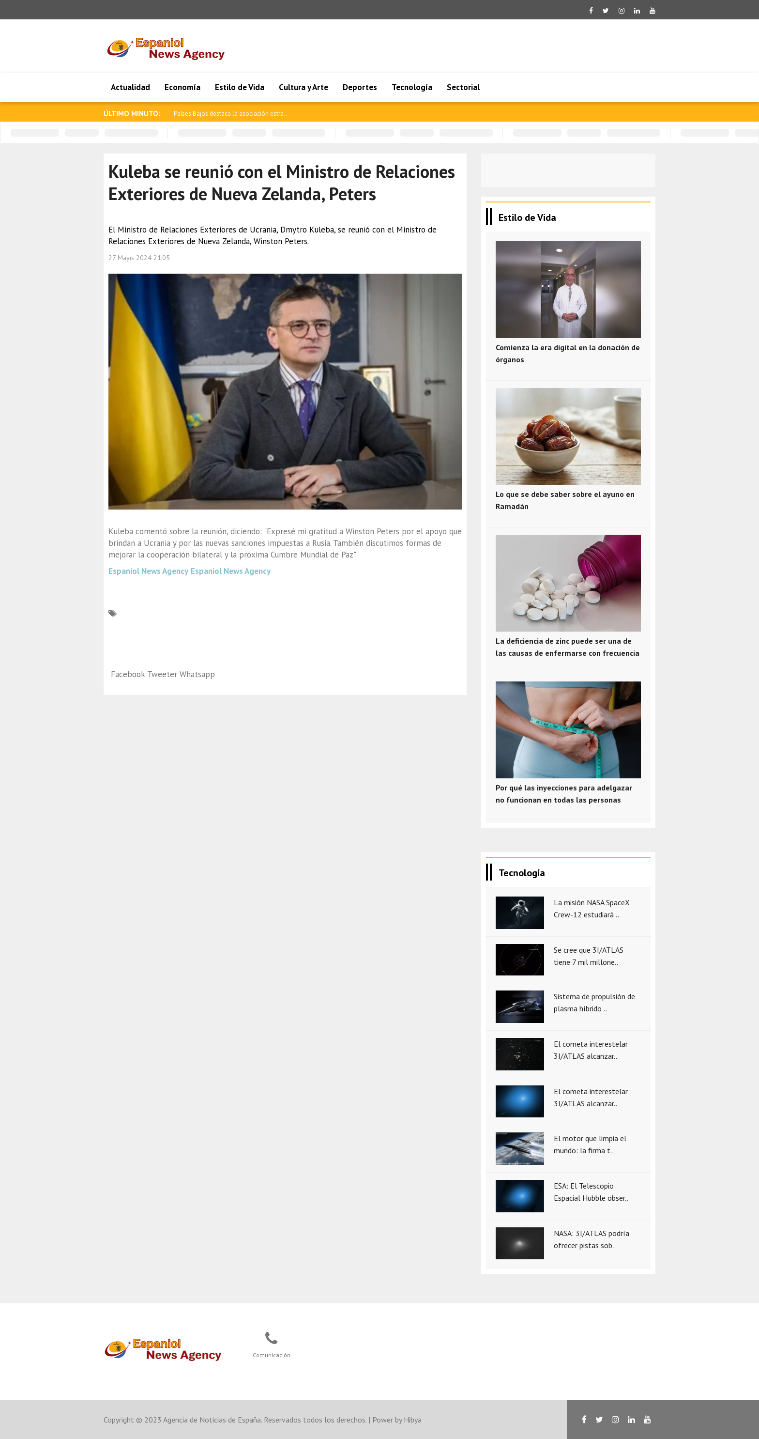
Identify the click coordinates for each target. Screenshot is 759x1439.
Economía (182, 87)
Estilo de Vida (239, 87)
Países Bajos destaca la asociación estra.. (230, 113)
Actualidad (130, 87)
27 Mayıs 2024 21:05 (139, 257)
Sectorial (463, 87)
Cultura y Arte (303, 87)
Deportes (360, 87)
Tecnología (412, 87)
